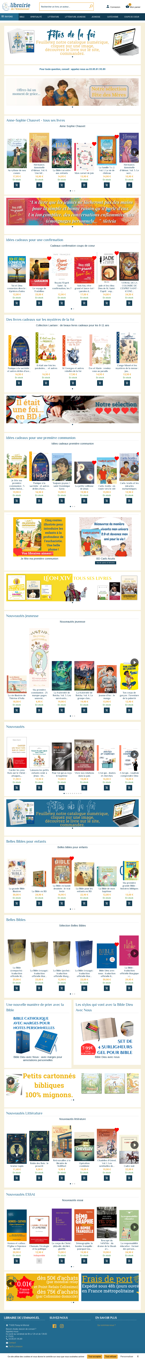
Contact (11, 1342)
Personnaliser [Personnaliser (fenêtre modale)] (126, 1356)
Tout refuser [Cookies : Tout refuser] (110, 1356)
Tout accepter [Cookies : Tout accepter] (94, 1356)
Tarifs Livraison (14, 1346)
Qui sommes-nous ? (106, 1325)
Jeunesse (95, 17)
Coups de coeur (131, 17)
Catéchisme (112, 17)
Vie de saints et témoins (106, 563)
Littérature (53, 17)
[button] (72, 56)
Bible (22, 17)
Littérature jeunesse (75, 17)
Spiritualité (36, 17)
